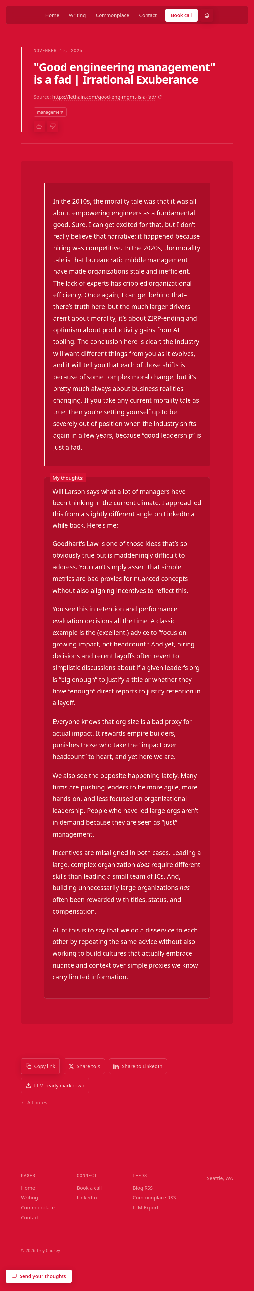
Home (52, 15)
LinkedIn (177, 514)
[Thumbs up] (39, 126)
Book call (181, 15)
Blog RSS (143, 1187)
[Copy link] (40, 1066)
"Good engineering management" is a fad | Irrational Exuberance (124, 73)
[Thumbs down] (52, 126)
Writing (77, 15)
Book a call (89, 1187)
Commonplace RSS (154, 1197)
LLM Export (146, 1207)
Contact (148, 15)
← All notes (34, 1102)
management (50, 112)
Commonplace (112, 15)
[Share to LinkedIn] (138, 1066)
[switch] (206, 15)
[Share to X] (84, 1066)
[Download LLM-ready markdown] (55, 1085)
